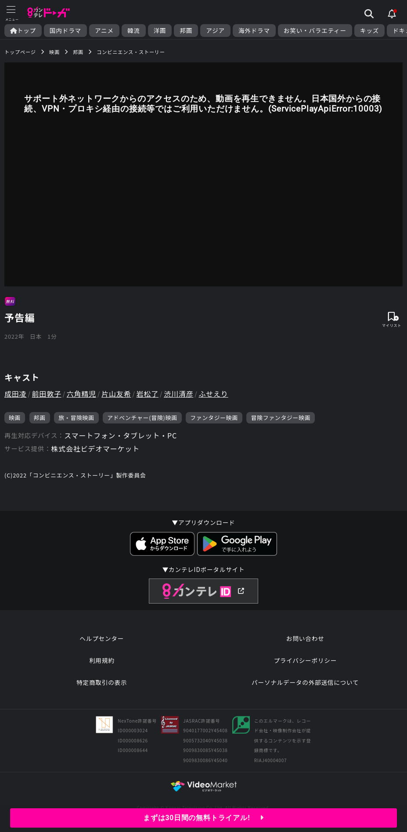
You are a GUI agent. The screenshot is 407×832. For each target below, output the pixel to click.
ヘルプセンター (101, 638)
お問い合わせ (305, 638)
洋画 (160, 30)
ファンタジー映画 (214, 417)
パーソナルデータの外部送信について (305, 682)
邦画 (186, 30)
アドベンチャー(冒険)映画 (142, 417)
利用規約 (102, 660)
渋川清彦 (178, 393)
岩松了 (147, 393)
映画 (15, 417)
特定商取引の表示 (101, 682)
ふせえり (213, 393)
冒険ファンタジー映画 (280, 417)
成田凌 (15, 393)
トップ (23, 30)
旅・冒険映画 (76, 417)
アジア (215, 30)
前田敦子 (46, 393)
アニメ (104, 30)
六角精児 (81, 393)
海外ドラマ (254, 30)
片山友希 (116, 393)
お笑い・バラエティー (315, 30)
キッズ (369, 30)
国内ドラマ (65, 30)
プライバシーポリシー (305, 660)
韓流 (133, 30)
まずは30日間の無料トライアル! (203, 817)
